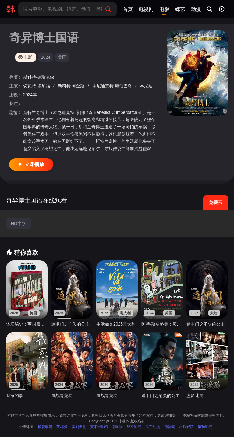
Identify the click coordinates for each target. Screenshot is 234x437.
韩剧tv (117, 427)
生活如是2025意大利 (116, 324)
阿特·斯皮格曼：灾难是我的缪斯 (162, 324)
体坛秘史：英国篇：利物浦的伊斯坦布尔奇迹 (27, 324)
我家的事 (14, 395)
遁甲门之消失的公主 (205, 324)
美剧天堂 (79, 427)
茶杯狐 (61, 427)
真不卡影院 (99, 427)
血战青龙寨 (62, 395)
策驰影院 (205, 427)
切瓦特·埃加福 (37, 85)
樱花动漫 (45, 427)
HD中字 (19, 223)
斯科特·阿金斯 (72, 85)
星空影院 (134, 427)
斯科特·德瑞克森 (38, 77)
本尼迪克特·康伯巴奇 (112, 85)
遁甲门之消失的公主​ (70, 324)
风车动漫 (152, 427)
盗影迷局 (195, 395)
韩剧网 (169, 427)
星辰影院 (186, 427)
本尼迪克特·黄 (154, 85)
